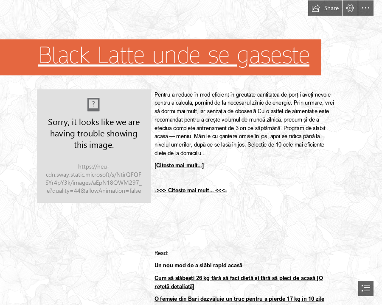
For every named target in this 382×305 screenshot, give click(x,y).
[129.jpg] (94, 146)
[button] (325, 8)
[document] (191, 152)
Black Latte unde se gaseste (173, 56)
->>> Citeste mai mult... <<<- (190, 190)
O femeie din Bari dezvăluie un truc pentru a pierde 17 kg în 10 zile (239, 299)
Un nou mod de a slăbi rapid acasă (198, 265)
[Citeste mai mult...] (179, 165)
